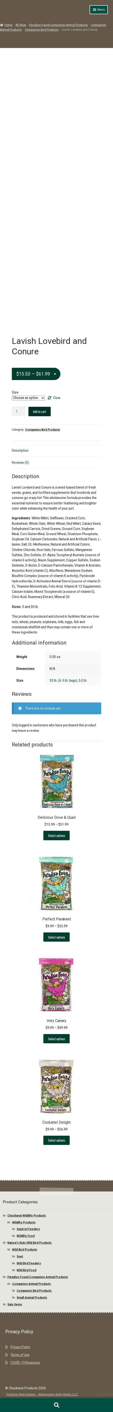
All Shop (20, 25)
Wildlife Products (24, 1222)
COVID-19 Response (25, 1362)
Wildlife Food (26, 1236)
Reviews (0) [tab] (20, 462)
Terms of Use (20, 1355)
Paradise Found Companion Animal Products (58, 25)
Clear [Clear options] (57, 398)
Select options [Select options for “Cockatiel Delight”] (56, 1140)
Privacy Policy (20, 1347)
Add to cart (39, 411)
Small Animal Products (32, 1297)
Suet (20, 1256)
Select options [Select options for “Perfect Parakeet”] (56, 937)
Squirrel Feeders (28, 1229)
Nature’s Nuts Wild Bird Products (29, 1242)
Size (15, 392)
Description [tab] (20, 450)
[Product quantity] (19, 411)
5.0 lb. (83, 680)
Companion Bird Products (42, 29)
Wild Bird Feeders (29, 1263)
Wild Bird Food (26, 1270)
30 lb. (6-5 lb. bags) (63, 680)
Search (56, 1405)
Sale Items (14, 1304)
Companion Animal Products (31, 1284)
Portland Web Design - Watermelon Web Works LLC (42, 1394)
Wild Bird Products (24, 1249)
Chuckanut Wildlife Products (26, 1215)
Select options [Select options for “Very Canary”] (56, 1038)
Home (8, 25)
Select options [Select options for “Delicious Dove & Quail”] (56, 835)
